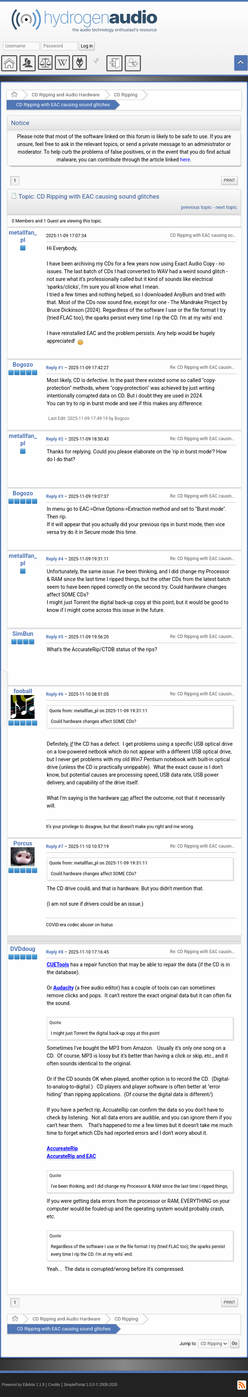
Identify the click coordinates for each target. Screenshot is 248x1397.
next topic (226, 207)
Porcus (22, 843)
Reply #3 (54, 496)
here (185, 160)
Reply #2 (54, 439)
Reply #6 (54, 694)
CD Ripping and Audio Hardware (65, 94)
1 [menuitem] (15, 180)
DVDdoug (22, 948)
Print (229, 180)
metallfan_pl (23, 236)
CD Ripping (126, 94)
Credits (54, 1385)
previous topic (196, 207)
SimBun (22, 633)
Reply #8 (54, 952)
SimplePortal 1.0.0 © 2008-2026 (90, 1385)
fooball (23, 691)
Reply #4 (54, 559)
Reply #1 (54, 367)
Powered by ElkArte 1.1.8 (23, 1385)
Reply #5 (54, 636)
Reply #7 (54, 846)
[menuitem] (229, 180)
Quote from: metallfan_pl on (98, 710)
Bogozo (23, 364)
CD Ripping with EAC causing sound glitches (63, 104)
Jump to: (188, 1343)
